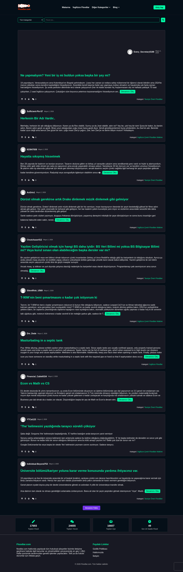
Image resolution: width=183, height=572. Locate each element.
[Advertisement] (73, 52)
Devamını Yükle (91, 508)
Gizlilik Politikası (100, 549)
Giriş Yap (159, 7)
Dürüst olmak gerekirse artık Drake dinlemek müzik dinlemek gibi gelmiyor (74, 199)
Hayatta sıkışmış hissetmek (40, 156)
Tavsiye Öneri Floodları (153, 99)
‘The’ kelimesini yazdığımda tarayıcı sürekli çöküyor (57, 426)
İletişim (96, 556)
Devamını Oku (127, 92)
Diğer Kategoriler (101, 7)
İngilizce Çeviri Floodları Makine (150, 137)
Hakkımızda (98, 552)
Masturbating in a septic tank (41, 340)
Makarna (66, 7)
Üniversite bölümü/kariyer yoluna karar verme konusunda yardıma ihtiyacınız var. (79, 470)
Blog (116, 7)
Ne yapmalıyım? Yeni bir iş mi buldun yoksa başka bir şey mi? (65, 75)
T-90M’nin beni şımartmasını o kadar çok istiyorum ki (58, 297)
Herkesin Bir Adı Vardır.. (37, 118)
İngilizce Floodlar (81, 7)
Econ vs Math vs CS (34, 383)
